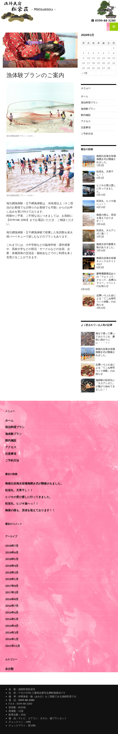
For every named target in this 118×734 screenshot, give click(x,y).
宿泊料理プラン (89, 102)
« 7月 (84, 73)
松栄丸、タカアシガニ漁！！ (98, 233)
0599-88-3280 (26, 700)
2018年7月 (11, 545)
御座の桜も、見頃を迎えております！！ (98, 219)
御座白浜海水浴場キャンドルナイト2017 (98, 262)
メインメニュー (114, 26)
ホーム (84, 96)
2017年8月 (11, 585)
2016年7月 (11, 605)
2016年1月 (11, 639)
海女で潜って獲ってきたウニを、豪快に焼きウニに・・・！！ (105, 338)
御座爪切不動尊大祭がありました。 (98, 247)
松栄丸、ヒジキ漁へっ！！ (98, 204)
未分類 (9, 668)
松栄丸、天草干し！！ (98, 174)
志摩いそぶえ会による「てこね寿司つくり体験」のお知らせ (98, 301)
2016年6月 (11, 612)
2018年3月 (11, 572)
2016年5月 (11, 619)
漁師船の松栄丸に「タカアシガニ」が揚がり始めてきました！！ (105, 385)
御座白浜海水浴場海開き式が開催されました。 (98, 160)
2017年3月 (11, 592)
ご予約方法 (87, 133)
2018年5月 (11, 559)
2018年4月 (11, 565)
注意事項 (86, 127)
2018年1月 (11, 579)
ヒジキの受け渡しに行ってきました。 (98, 190)
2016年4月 (11, 625)
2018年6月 (11, 552)
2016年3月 (11, 632)
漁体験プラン (88, 108)
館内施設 (86, 114)
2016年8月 (11, 599)
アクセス (86, 121)
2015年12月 (12, 645)
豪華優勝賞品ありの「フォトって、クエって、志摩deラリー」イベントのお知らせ (98, 281)
